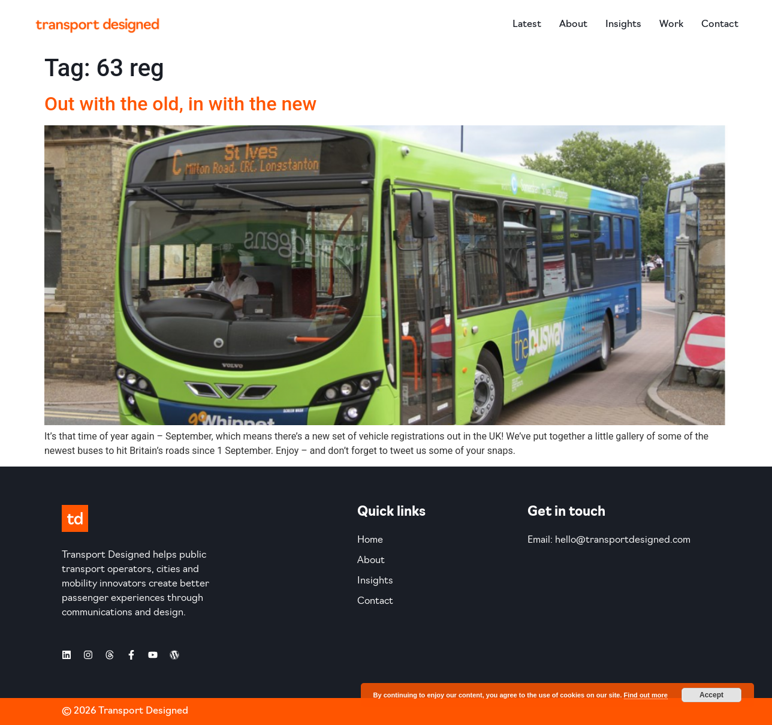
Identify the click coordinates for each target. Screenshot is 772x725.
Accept (711, 695)
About (573, 24)
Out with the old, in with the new (180, 103)
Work (671, 24)
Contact (719, 24)
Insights (623, 24)
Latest (526, 24)
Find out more (646, 695)
